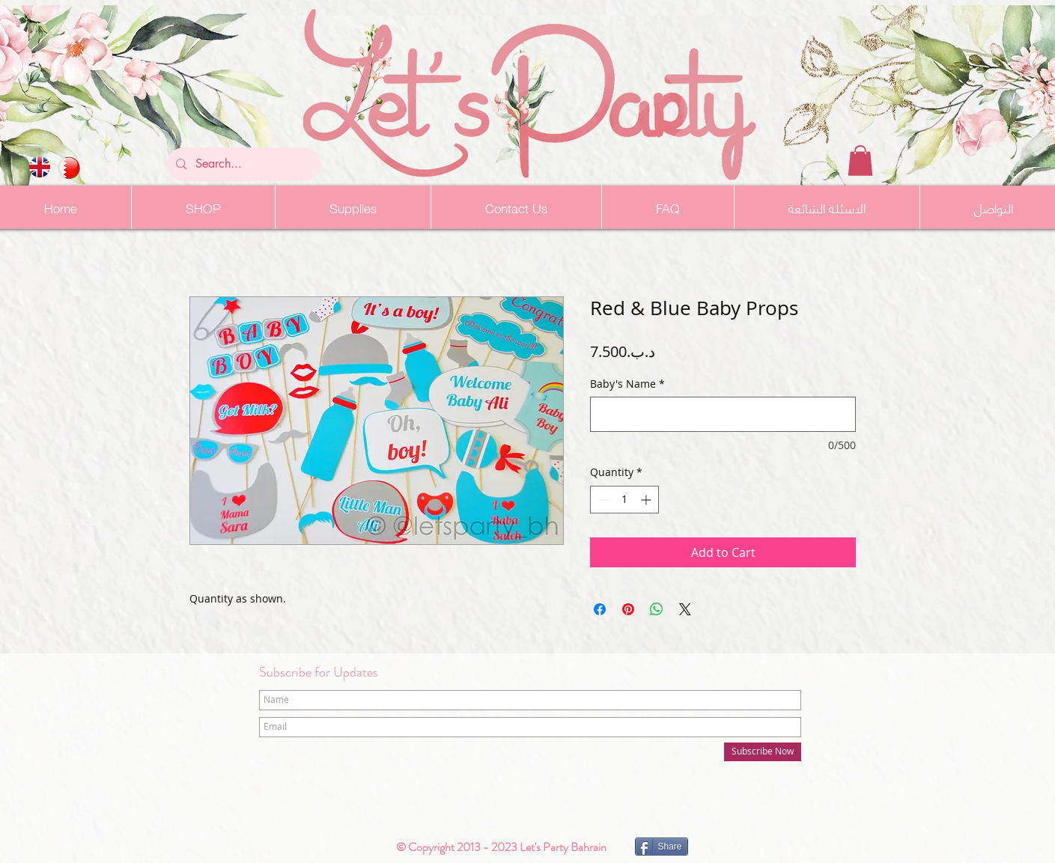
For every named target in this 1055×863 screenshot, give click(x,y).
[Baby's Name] (723, 414)
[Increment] (647, 500)
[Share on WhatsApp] (657, 609)
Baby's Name (627, 383)
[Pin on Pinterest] (628, 609)
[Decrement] (601, 500)
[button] (860, 160)
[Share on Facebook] (600, 609)
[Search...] (242, 164)
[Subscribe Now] (762, 751)
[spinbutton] (624, 500)
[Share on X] (685, 609)
